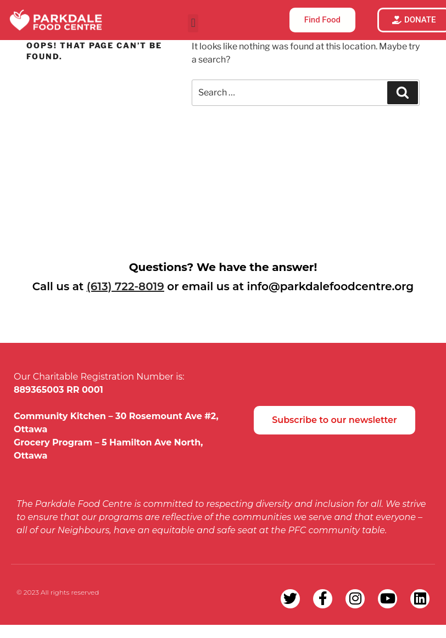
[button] (193, 23)
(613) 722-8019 (125, 286)
